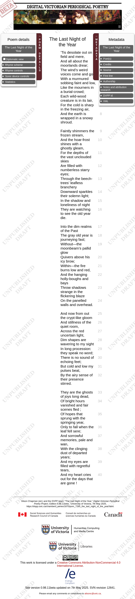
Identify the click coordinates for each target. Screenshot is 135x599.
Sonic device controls (17, 76)
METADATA (96, 49)
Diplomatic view (15, 59)
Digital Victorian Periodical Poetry (67, 6)
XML (105, 101)
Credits (107, 64)
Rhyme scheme (14, 64)
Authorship (109, 81)
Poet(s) (107, 58)
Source (107, 70)
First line (108, 75)
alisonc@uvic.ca (93, 593)
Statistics (10, 81)
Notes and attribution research (114, 88)
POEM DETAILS (39, 55)
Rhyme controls (14, 70)
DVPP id (108, 95)
